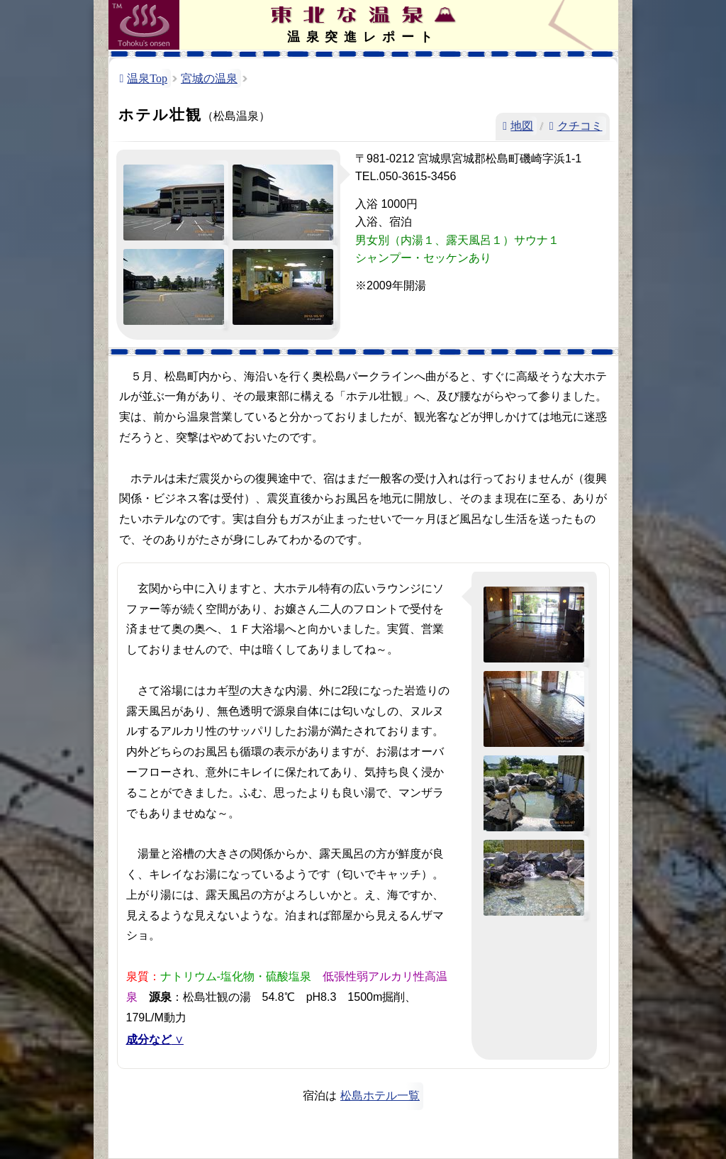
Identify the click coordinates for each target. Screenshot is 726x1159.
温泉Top (147, 78)
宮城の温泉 (209, 78)
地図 (521, 126)
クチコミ (580, 126)
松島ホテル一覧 (380, 1095)
